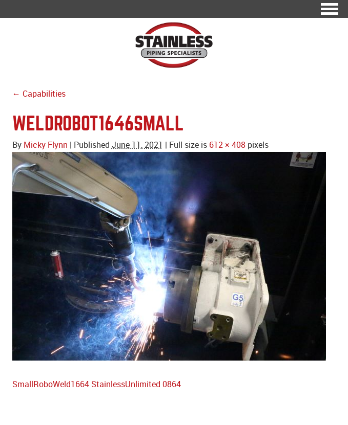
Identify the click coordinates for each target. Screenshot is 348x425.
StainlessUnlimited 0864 (136, 384)
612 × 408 (227, 144)
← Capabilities (39, 93)
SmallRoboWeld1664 (50, 384)
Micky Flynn (46, 144)
